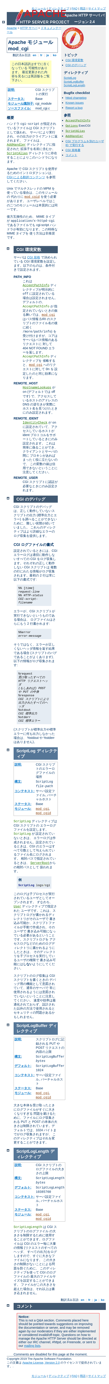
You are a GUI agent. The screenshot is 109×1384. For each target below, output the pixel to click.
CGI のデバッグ (75, 65)
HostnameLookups (37, 387)
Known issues (74, 102)
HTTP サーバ (28, 28)
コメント (71, 155)
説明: (11, 90)
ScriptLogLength (74, 85)
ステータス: (16, 99)
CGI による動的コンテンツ (26, 177)
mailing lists (32, 1346)
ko (54, 55)
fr (41, 55)
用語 (83, 8)
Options (71, 126)
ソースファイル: (19, 108)
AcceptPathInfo (77, 120)
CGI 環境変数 (74, 60)
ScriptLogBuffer (74, 81)
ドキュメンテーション (55, 28)
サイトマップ (97, 8)
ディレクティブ (58, 8)
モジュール (38, 8)
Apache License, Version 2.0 (41, 1362)
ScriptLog (70, 78)
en (34, 55)
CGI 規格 (33, 257)
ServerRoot (39, 863)
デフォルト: (23, 1066)
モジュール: (23, 808)
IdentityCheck (35, 422)
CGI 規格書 (72, 150)
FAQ (75, 8)
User (17, 906)
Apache (12, 28)
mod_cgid (32, 197)
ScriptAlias (17, 153)
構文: (18, 781)
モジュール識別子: (21, 103)
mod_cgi (48, 315)
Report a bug (73, 107)
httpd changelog (76, 97)
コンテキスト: (25, 791)
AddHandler (16, 145)
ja (48, 55)
